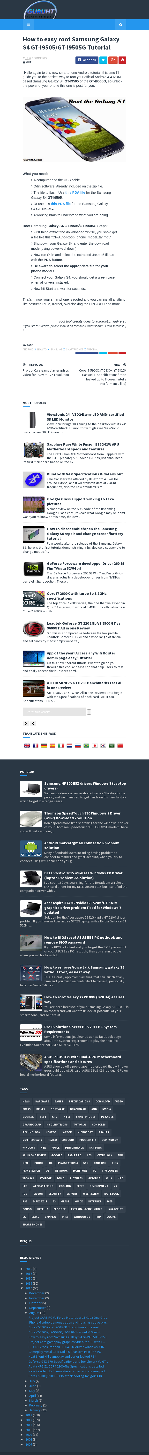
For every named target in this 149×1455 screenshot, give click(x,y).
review (52, 1129)
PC (94, 1160)
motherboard (32, 1129)
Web (109, 1191)
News (26, 1091)
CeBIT (80, 1175)
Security (54, 1183)
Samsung (54, 348)
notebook (111, 1183)
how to (40, 348)
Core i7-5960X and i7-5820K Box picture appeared (64, 1317)
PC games (107, 1106)
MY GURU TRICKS (57, 1114)
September (38, 1297)
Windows (28, 1137)
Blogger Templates (94, 1448)
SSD (85, 1152)
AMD (94, 1099)
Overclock (104, 1145)
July (32, 1370)
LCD (24, 1175)
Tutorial (89, 348)
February (36, 1395)
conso (27, 1198)
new (43, 1137)
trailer (103, 1122)
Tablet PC (74, 1145)
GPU (25, 1152)
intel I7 (42, 1198)
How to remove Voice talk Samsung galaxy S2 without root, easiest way (84, 959)
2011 (29, 1414)
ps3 (24, 1191)
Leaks (35, 1206)
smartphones (72, 348)
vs (115, 1175)
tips (115, 1152)
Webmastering (43, 1175)
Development (99, 1175)
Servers (72, 1183)
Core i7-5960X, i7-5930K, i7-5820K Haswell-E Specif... (65, 1322)
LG (24, 1206)
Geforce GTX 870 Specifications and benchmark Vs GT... (68, 1351)
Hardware (42, 1091)
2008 (29, 1429)
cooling (65, 1175)
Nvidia (106, 1099)
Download (103, 1091)
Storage (45, 1168)
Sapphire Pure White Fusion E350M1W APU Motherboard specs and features (80, 446)
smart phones (32, 1214)
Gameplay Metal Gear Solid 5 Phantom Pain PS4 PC (65, 1341)
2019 (29, 1258)
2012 (29, 1409)
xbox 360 (28, 1168)
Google (56, 1145)
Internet (95, 1191)
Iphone (38, 1152)
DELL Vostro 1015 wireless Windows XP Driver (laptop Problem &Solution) (83, 865)
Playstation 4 (68, 1152)
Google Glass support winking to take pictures (85, 498)
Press (26, 1099)
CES (89, 1145)
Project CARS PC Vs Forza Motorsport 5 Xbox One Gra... (68, 1307)
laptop (67, 1122)
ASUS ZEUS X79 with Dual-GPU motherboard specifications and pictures (82, 1048)
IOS (24, 1183)
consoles (99, 1114)
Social (111, 1206)
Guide (79, 1191)
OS (47, 1160)
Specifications (79, 1091)
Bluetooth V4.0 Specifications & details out (82, 473)
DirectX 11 (40, 1191)
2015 (29, 1273)
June (33, 1375)
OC (50, 1152)
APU (120, 1145)
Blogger (59, 1198)
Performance (74, 1137)
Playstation (31, 1160)
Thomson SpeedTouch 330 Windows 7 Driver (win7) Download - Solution (82, 805)
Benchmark (78, 1099)
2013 (29, 1405)
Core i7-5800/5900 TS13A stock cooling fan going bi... (66, 1365)
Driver (40, 1099)
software (58, 1099)
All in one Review (34, 1145)
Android (25, 348)
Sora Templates (67, 1448)
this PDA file (73, 196)
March (34, 1390)
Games (58, 1091)
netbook (61, 1160)
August (34, 1302)
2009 (29, 1424)
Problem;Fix (87, 1129)
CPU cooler (110, 1160)
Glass (65, 1191)
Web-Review (91, 1183)
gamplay (50, 1206)
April (33, 1385)
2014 (29, 1278)
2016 (29, 1268)
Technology (31, 1122)
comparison (110, 1129)
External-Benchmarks (86, 1198)
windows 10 (82, 1206)
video (119, 1091)
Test (42, 1106)
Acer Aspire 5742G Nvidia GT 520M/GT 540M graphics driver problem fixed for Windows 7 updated (82, 897)
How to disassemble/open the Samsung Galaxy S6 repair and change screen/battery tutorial (85, 525)
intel (66, 1106)
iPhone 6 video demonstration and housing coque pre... (68, 1312)
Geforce (94, 1168)
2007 (29, 1434)
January (35, 1400)
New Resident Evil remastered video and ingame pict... (68, 1361)
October (35, 1292)
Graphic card (31, 1114)
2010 (29, 1419)
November (37, 1287)
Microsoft (85, 1122)
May (32, 1380)
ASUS (108, 1168)
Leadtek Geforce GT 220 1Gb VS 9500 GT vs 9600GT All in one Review (81, 615)
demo (60, 1168)
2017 (29, 1263)
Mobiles (28, 1106)
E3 (54, 1191)
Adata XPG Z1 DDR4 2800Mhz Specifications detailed (66, 1356)
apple (56, 1137)
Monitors (80, 1160)
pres (65, 1206)
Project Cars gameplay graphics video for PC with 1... (67, 1331)
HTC (120, 1168)
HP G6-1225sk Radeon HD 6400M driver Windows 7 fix (66, 1336)
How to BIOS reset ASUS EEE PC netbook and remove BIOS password (83, 929)
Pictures (76, 1168)
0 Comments (36, 59)
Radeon (38, 1183)
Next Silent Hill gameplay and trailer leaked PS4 (62, 1346)
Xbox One (100, 1152)
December (37, 1283)
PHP (98, 1206)
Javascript (115, 1198)
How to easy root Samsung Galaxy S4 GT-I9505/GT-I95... (68, 1326)
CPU (54, 1106)
